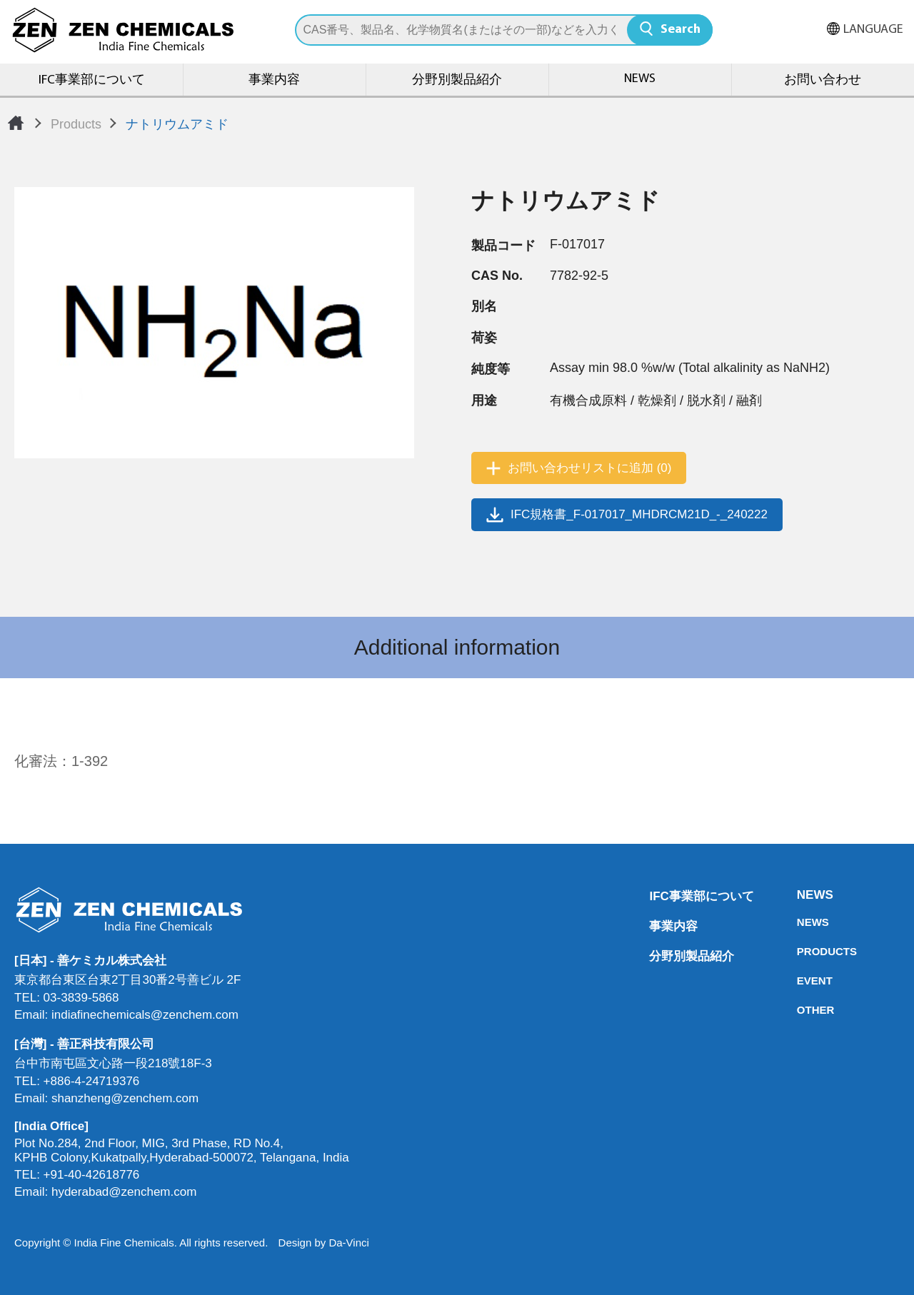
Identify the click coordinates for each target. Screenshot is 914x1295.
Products (76, 124)
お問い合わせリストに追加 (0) (590, 468)
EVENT (801, 980)
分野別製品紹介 (457, 80)
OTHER (801, 1010)
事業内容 (274, 80)
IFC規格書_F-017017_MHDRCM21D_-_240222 (639, 514)
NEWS (640, 79)
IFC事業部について (92, 80)
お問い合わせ (822, 80)
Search (680, 29)
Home (15, 122)
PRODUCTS (801, 951)
